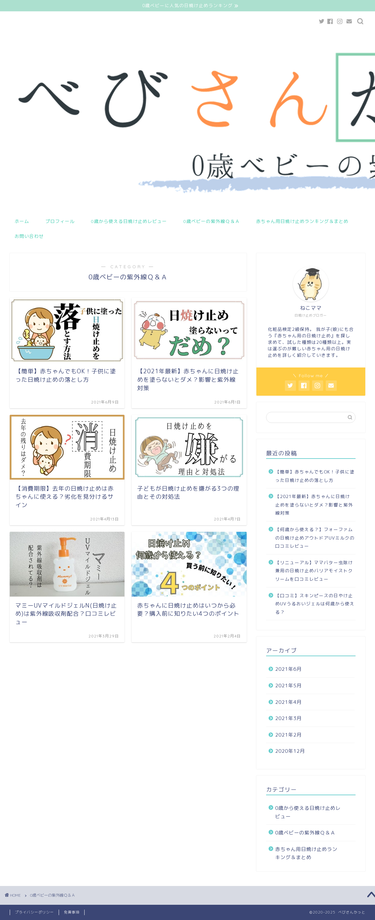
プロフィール (60, 221)
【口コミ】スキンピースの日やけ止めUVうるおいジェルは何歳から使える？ (315, 603)
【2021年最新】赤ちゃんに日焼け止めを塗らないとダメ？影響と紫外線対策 (314, 504)
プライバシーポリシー (34, 912)
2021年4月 (288, 702)
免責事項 (71, 912)
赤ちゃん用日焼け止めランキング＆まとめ (302, 221)
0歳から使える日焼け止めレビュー (129, 221)
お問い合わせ (29, 236)
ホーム (22, 221)
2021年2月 (288, 734)
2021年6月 (288, 669)
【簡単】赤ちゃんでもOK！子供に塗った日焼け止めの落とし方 (315, 476)
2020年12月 (290, 751)
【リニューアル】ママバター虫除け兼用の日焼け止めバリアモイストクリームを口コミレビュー (314, 570)
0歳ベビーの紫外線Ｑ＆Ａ (211, 221)
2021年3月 (288, 718)
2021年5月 (288, 685)
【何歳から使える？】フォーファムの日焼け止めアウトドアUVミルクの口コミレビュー (315, 537)
